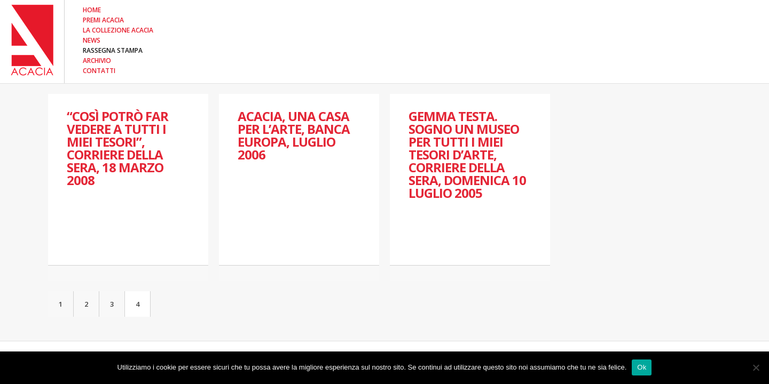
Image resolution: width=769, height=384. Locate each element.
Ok (641, 367)
